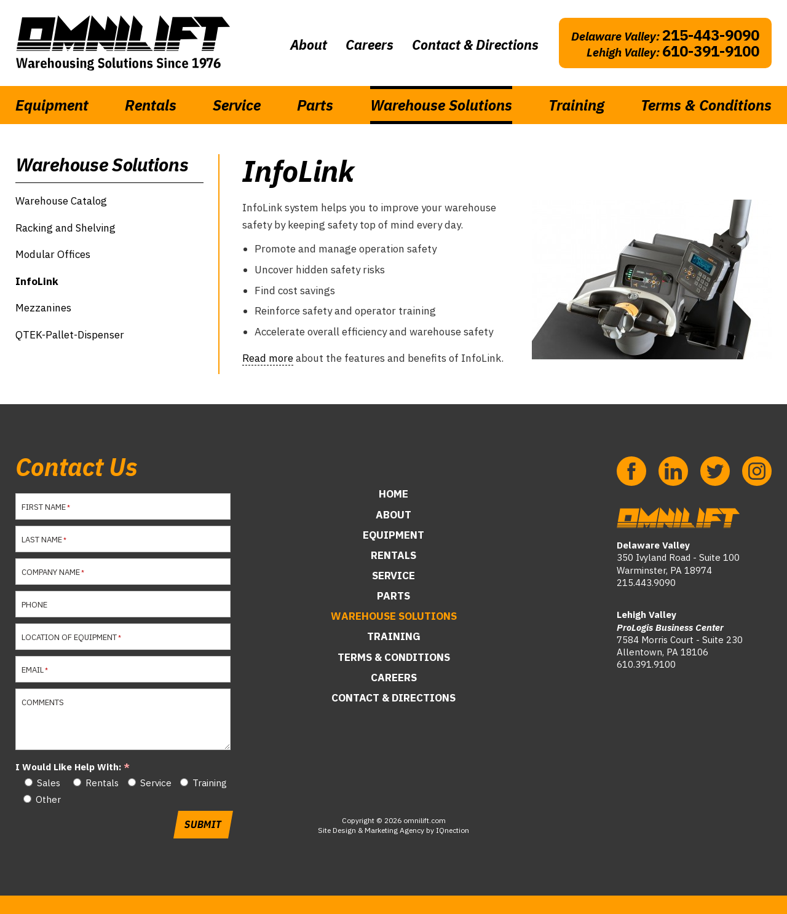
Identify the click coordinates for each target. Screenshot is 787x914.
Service (237, 105)
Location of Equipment (68, 637)
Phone (34, 605)
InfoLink (36, 281)
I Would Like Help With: (68, 767)
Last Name (41, 539)
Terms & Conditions (706, 105)
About (308, 44)
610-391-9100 (710, 51)
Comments (43, 702)
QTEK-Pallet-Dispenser (69, 335)
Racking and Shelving (65, 228)
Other (48, 799)
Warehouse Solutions (441, 105)
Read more (267, 358)
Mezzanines (43, 307)
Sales (48, 783)
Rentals (150, 105)
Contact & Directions (475, 44)
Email (32, 670)
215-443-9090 (710, 35)
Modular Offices (52, 254)
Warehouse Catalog (61, 201)
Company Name (50, 572)
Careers (370, 44)
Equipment (52, 105)
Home (393, 494)
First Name (43, 507)
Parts (315, 105)
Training (576, 105)
